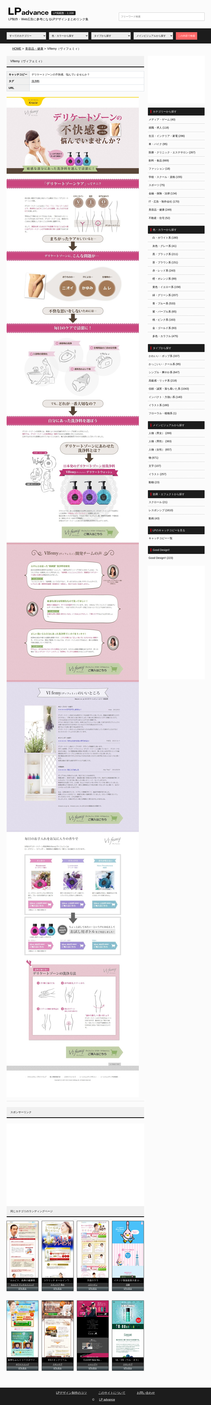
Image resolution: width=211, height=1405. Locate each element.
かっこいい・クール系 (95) (165, 364)
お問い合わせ (146, 1392)
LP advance (107, 1399)
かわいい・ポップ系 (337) (164, 355)
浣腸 (128, 1285)
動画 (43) (154, 518)
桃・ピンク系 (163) (163, 319)
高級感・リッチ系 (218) (163, 380)
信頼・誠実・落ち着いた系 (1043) (169, 388)
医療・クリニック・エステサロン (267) (172, 152)
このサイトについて (111, 1392)
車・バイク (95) (158, 144)
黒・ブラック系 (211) (165, 254)
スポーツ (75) (157, 185)
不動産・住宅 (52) (159, 217)
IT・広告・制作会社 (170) (164, 201)
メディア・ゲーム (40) (162, 119)
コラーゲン (92, 1285)
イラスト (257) (157, 474)
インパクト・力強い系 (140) (165, 397)
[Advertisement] (75, 1165)
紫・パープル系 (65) (164, 311)
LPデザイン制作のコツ (71, 1392)
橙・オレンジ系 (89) (164, 278)
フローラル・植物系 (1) (163, 413)
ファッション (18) (159, 168)
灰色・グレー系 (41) (164, 245)
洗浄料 (35, 81)
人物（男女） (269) (160, 433)
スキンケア (55, 1285)
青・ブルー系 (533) (163, 303)
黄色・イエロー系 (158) (166, 286)
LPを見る (22, 1289)
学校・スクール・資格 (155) (165, 176)
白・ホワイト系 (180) (165, 237)
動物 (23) (154, 482)
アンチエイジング (26, 1285)
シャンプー (92, 1364)
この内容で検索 (186, 35)
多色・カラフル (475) (165, 336)
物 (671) (153, 457)
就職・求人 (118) (159, 127)
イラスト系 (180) (159, 405)
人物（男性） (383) (160, 441)
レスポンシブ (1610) (161, 510)
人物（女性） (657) (160, 449)
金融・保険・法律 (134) (163, 193)
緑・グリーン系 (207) (165, 295)
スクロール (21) (158, 502)
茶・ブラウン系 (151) (165, 262)
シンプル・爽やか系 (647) (164, 372)
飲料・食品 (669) (159, 160)
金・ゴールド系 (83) (164, 328)
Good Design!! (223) (161, 557)
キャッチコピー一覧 (160, 538)
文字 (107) (155, 465)
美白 (62, 1285)
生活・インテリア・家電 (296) (167, 135)
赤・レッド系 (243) (163, 270)
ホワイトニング (22, 1364)
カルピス (14, 1285)
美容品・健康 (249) (160, 209)
